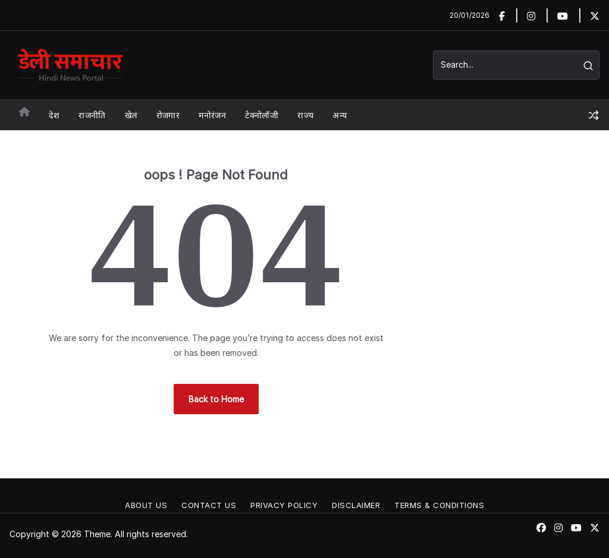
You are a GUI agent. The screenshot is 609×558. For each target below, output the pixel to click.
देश (54, 115)
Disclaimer (356, 505)
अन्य (339, 115)
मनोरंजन (212, 115)
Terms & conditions (439, 505)
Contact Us (208, 505)
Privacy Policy (284, 505)
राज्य (305, 115)
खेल (131, 115)
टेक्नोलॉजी (261, 115)
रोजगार (168, 115)
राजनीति (92, 115)
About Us (146, 505)
